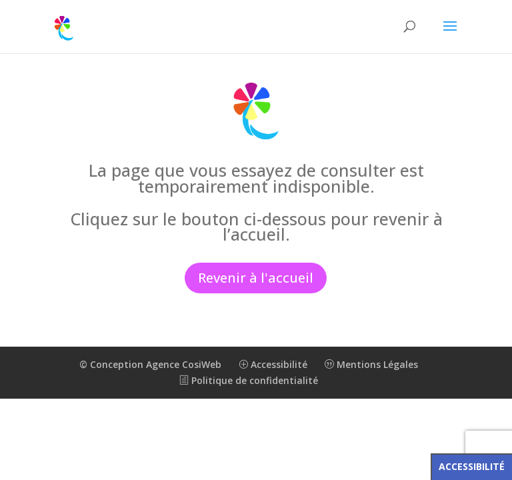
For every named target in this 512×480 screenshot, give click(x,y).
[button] (450, 34)
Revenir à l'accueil (255, 278)
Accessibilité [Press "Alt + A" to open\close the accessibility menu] (472, 466)
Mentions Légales (371, 364)
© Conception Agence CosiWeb (150, 364)
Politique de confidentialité (248, 380)
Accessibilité (273, 364)
